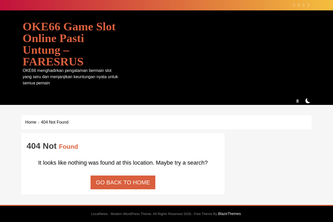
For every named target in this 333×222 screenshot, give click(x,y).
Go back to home (123, 182)
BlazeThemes (229, 214)
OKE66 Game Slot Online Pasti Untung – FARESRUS (69, 44)
